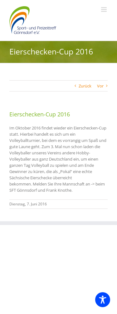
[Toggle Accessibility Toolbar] (103, 300)
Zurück (85, 86)
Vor (100, 86)
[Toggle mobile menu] (104, 9)
